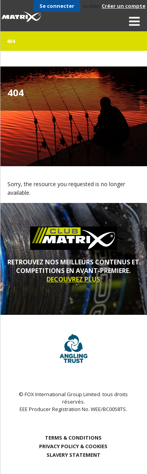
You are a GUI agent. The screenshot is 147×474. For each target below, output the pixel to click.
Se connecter (56, 5)
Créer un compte (123, 5)
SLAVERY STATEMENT (73, 454)
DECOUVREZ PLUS (73, 279)
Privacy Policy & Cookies (73, 446)
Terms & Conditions (73, 437)
